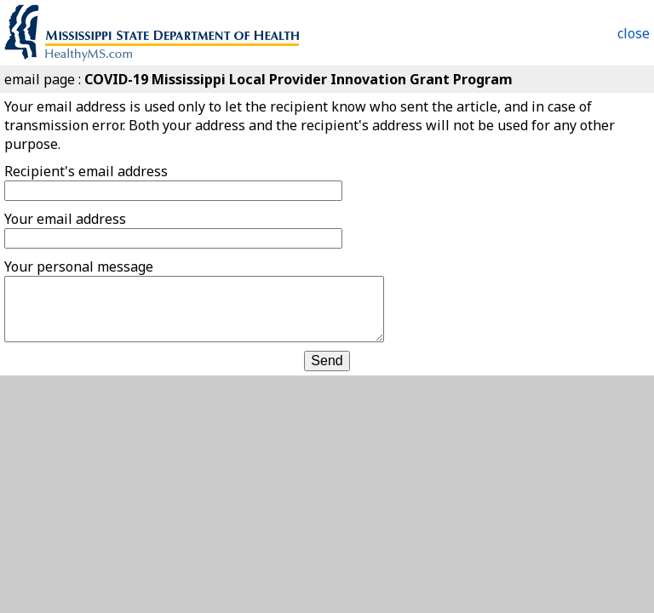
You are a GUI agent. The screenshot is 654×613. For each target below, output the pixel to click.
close (633, 33)
